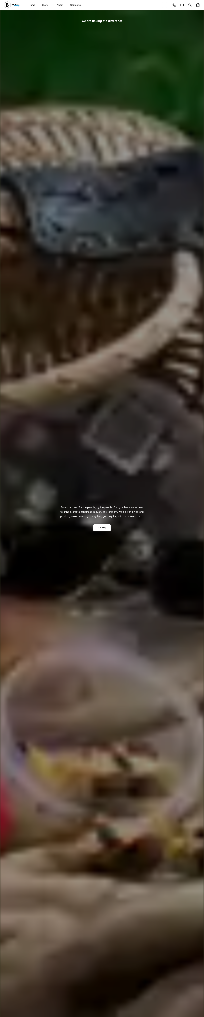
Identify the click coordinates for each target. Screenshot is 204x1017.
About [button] (60, 5)
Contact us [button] (75, 5)
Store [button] (46, 5)
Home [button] (32, 5)
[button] (12, 4)
